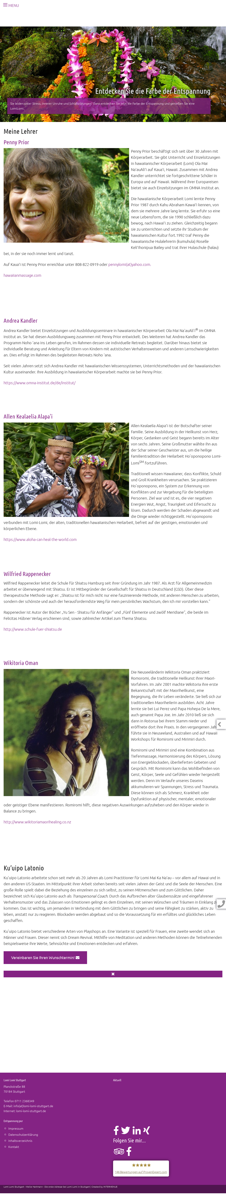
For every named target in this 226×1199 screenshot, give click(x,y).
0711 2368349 (24, 1101)
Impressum (15, 1128)
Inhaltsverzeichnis (20, 1140)
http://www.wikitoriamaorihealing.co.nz (37, 822)
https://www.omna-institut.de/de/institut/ (39, 382)
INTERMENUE (110, 1186)
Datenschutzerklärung (23, 1134)
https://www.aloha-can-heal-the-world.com (40, 539)
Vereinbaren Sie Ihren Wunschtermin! (45, 957)
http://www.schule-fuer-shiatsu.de (33, 629)
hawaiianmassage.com (22, 275)
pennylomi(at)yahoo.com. (129, 264)
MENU (9, 5)
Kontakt (13, 1146)
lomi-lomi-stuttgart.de (31, 1111)
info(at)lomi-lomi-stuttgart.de (33, 1106)
